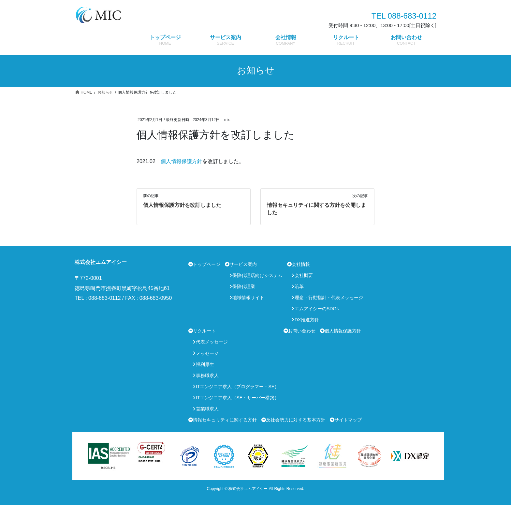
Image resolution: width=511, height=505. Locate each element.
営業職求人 (207, 408)
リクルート (204, 330)
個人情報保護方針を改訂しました (182, 205)
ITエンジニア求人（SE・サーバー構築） (237, 397)
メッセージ (207, 353)
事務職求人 (207, 375)
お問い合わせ (301, 330)
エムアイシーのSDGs (317, 308)
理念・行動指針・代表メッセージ (329, 297)
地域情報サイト (248, 297)
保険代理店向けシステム (257, 275)
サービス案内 (243, 264)
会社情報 (301, 264)
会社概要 (304, 275)
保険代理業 (243, 286)
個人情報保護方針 (181, 161)
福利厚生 (205, 364)
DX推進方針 (307, 319)
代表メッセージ (212, 341)
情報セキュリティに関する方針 (225, 419)
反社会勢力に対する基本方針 (295, 419)
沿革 (299, 286)
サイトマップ (348, 419)
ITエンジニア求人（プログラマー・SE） (237, 386)
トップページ (206, 264)
